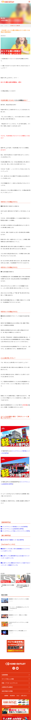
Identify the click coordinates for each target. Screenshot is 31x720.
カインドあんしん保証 (8, 679)
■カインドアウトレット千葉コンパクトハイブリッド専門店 (15, 531)
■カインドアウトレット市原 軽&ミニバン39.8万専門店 (14, 526)
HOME (2, 25)
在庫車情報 (5, 675)
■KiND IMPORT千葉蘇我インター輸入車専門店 (12, 540)
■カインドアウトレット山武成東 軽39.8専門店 (12, 529)
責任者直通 (12, 695)
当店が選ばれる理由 (7, 691)
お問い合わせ (24, 695)
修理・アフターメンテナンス (9, 683)
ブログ (17, 695)
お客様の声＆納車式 (7, 687)
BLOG (6, 25)
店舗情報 (6, 695)
